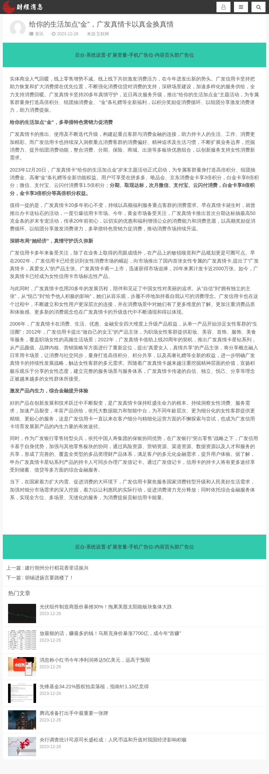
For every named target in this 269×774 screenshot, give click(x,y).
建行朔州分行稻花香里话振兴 (47, 568)
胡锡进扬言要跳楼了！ (40, 577)
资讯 (36, 34)
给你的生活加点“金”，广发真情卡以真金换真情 (101, 24)
